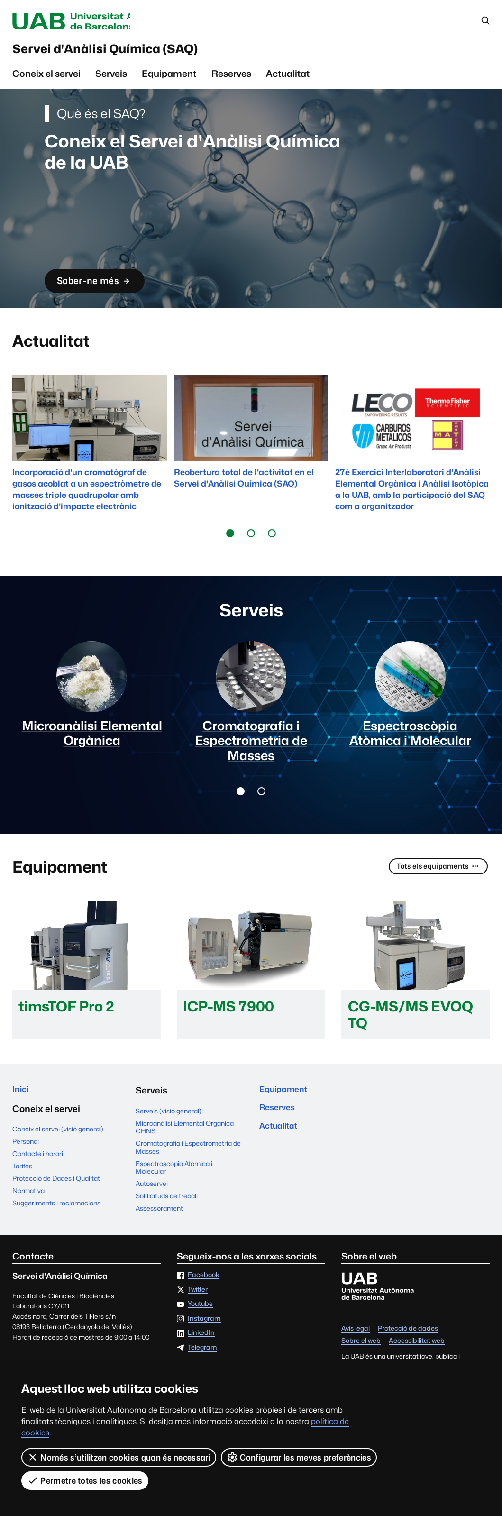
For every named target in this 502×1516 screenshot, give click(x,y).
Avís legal (355, 1349)
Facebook (203, 1295)
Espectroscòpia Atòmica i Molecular (174, 1187)
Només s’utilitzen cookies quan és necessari (119, 1457)
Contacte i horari (37, 1176)
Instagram (204, 1338)
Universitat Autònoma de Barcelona (97, 21)
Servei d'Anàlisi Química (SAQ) (133, 53)
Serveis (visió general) (168, 1131)
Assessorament (159, 1228)
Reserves (231, 80)
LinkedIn (201, 1353)
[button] (230, 540)
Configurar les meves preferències (299, 1457)
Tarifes (22, 1188)
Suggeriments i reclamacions (56, 1225)
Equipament (169, 80)
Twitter (198, 1309)
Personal (25, 1164)
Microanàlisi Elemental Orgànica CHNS (185, 1147)
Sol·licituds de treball (167, 1216)
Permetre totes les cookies (85, 1480)
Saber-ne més (102, 287)
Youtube (200, 1324)
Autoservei (152, 1203)
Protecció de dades (408, 1349)
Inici (21, 1110)
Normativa (28, 1213)
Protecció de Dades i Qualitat (56, 1200)
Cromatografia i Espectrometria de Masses (188, 1167)
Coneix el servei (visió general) (57, 1152)
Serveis (111, 80)
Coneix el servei (46, 80)
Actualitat (288, 80)
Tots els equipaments (436, 886)
